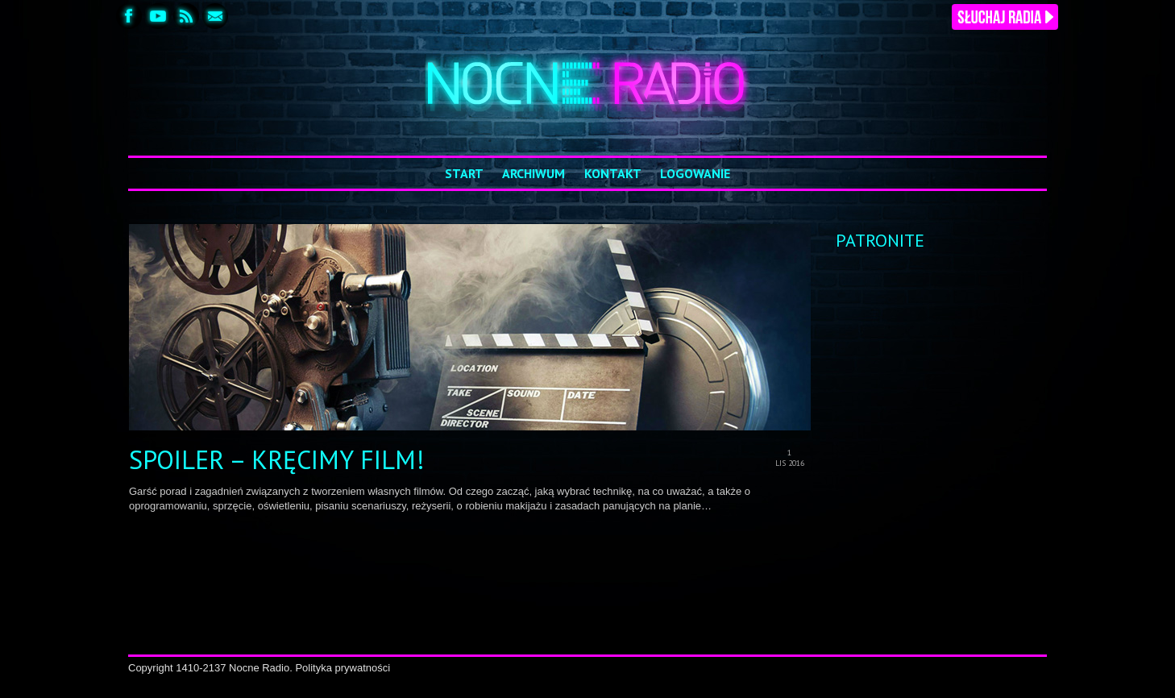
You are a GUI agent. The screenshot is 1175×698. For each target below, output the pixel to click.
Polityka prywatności (342, 668)
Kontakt (612, 173)
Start (464, 173)
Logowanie (695, 173)
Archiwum (533, 173)
